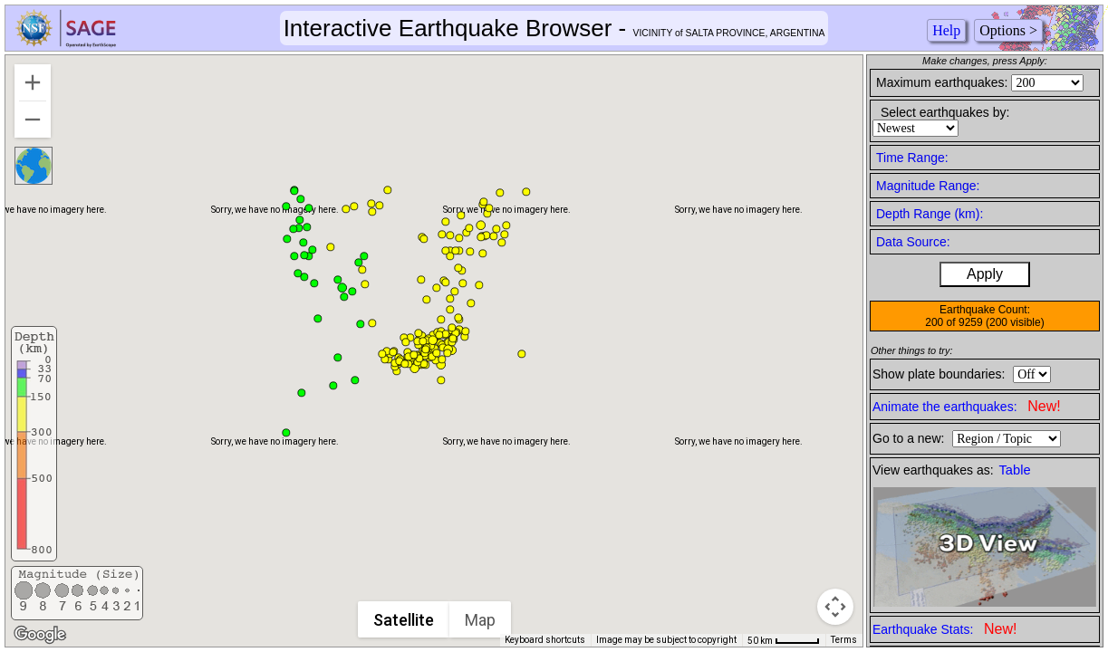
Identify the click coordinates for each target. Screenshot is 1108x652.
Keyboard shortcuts (545, 640)
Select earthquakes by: (945, 112)
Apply (985, 274)
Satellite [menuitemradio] (404, 619)
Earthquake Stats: (944, 629)
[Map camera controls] (835, 607)
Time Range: (912, 157)
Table (1015, 470)
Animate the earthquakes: (966, 406)
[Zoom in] (32, 82)
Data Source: (913, 242)
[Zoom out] (32, 119)
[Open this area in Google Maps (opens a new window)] (40, 635)
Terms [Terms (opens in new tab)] (844, 640)
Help (946, 30)
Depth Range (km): (929, 213)
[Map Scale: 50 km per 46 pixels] (783, 640)
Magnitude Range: (927, 185)
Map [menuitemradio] (481, 619)
